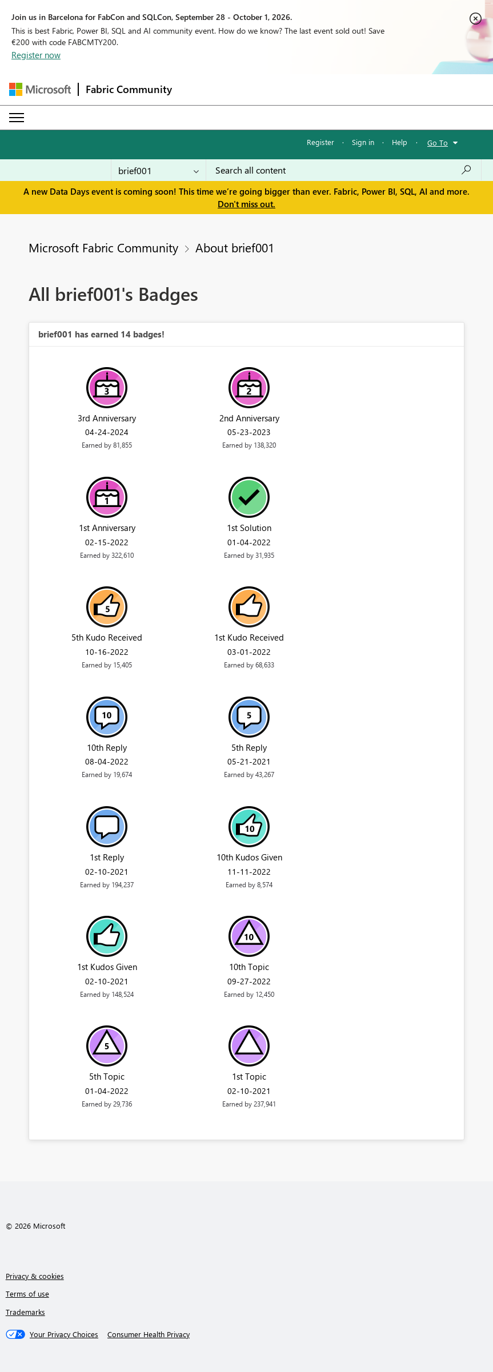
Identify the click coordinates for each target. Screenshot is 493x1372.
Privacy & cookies (35, 1276)
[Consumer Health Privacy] (148, 1334)
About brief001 (234, 247)
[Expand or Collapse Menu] (16, 118)
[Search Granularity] (158, 170)
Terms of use (27, 1293)
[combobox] (344, 170)
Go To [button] (437, 142)
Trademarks (25, 1312)
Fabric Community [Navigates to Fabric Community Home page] (129, 89)
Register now (36, 55)
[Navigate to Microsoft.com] (40, 89)
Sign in (363, 142)
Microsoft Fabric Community (103, 247)
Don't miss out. (246, 204)
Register (320, 142)
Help (399, 142)
